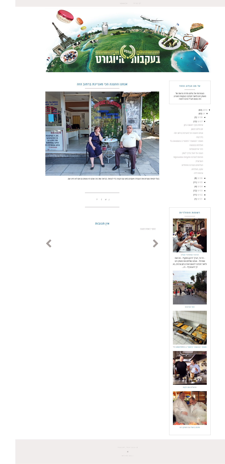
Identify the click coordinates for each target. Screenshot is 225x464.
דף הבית (122, 3)
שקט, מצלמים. (182, 169)
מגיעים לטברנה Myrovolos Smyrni (173, 157)
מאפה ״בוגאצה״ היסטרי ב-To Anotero (171, 141)
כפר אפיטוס (174, 307)
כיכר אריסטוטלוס (181, 149)
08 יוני (184, 117)
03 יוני (184, 190)
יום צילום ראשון (182, 129)
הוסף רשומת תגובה (132, 228)
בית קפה (184, 137)
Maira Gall (112, 456)
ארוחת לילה (183, 173)
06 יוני (184, 178)
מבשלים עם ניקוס (174, 387)
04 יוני (184, 186)
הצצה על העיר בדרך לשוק (177, 153)
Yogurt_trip (108, 447)
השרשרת (184, 161)
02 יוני (184, 194)
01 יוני (184, 198)
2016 (189, 110)
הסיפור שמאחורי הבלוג (174, 255)
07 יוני (184, 121)
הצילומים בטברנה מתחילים (177, 165)
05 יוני (184, 182)
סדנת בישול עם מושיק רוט (174, 427)
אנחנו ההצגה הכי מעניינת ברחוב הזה (173, 133)
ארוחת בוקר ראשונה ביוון (178, 125)
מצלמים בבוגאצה (181, 145)
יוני (188, 113)
